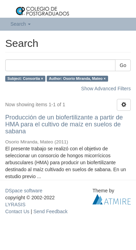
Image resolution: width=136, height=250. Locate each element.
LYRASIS (15, 204)
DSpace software (24, 190)
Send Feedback (50, 211)
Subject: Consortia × (25, 78)
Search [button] (20, 24)
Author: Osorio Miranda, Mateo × (77, 78)
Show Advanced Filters (106, 88)
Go (123, 65)
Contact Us (17, 211)
